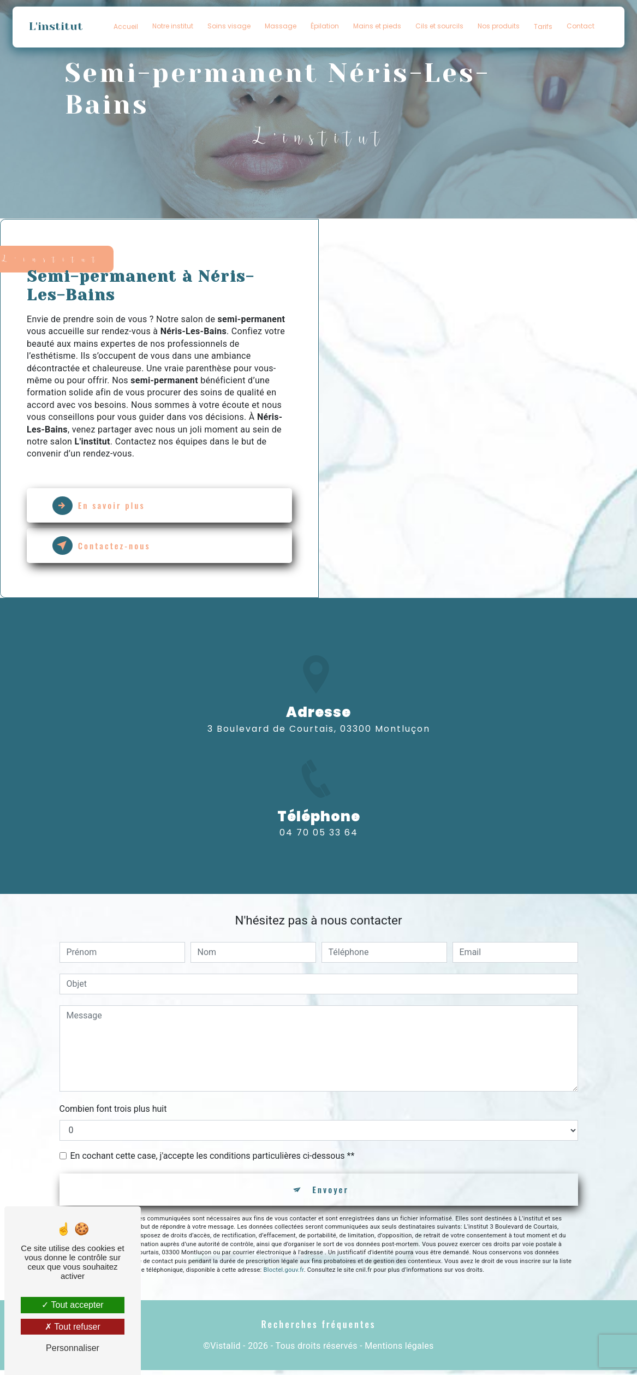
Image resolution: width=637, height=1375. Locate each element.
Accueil (126, 26)
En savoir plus (103, 506)
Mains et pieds (377, 26)
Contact (580, 26)
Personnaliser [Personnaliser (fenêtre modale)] (72, 1348)
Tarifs (543, 26)
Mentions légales (399, 1351)
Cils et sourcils (439, 26)
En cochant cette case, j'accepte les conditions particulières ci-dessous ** (212, 1158)
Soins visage (229, 26)
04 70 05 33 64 (318, 851)
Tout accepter (72, 1304)
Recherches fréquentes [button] (318, 1329)
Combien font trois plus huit (113, 1111)
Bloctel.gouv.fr (284, 1273)
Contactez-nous (106, 547)
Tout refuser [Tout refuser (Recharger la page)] (72, 1326)
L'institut (56, 26)
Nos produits (499, 26)
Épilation (325, 26)
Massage (280, 26)
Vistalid (225, 1351)
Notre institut (172, 26)
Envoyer (331, 1192)
